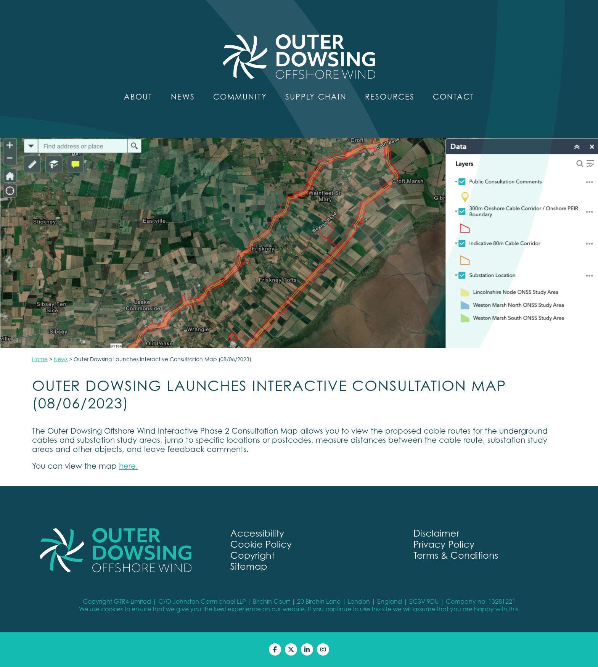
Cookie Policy (261, 544)
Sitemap (248, 566)
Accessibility (257, 533)
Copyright (252, 555)
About (138, 96)
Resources (390, 96)
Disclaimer (436, 533)
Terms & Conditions (455, 555)
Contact (453, 96)
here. (128, 466)
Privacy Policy (443, 544)
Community (240, 96)
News (183, 96)
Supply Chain (316, 96)
